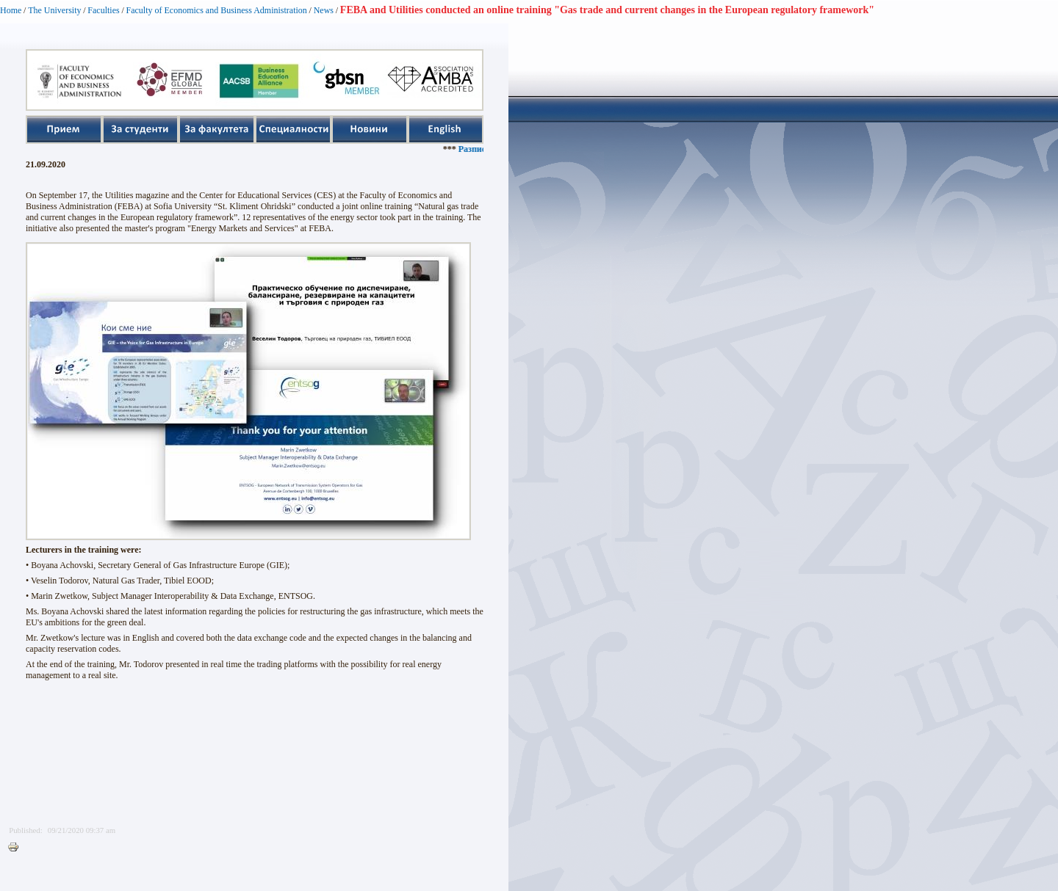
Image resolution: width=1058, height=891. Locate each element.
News (324, 10)
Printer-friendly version (16, 847)
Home (10, 10)
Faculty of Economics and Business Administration (216, 10)
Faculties (103, 10)
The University (54, 10)
